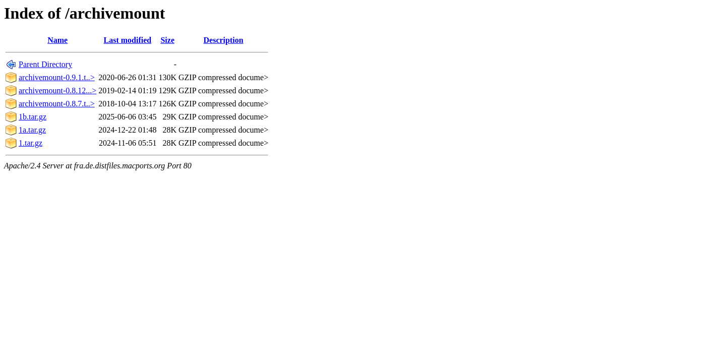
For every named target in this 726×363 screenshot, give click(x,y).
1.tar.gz (30, 143)
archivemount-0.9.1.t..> (57, 77)
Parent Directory (45, 64)
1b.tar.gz (32, 116)
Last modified (128, 40)
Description (224, 40)
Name (57, 40)
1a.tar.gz (32, 130)
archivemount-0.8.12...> (57, 90)
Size (167, 40)
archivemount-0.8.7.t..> (57, 103)
